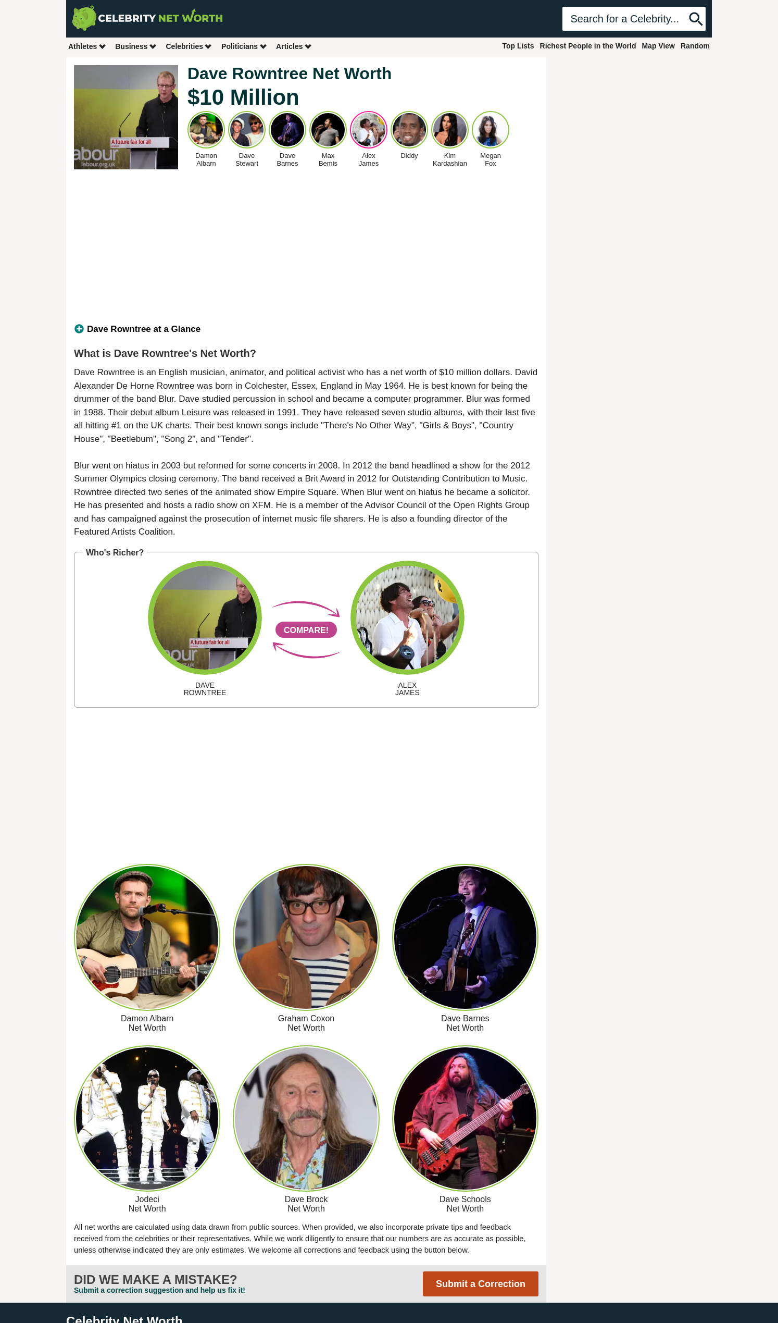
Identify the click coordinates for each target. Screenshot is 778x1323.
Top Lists (518, 46)
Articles (294, 46)
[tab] (306, 329)
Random (695, 46)
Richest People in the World (588, 46)
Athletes (87, 46)
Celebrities (189, 46)
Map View (658, 46)
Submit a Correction (480, 1284)
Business (136, 46)
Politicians (244, 46)
